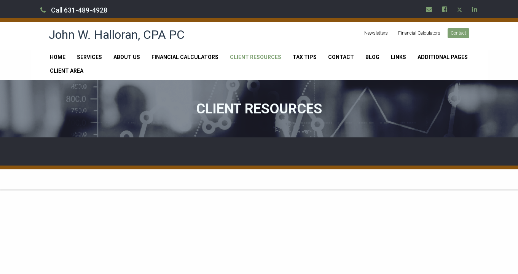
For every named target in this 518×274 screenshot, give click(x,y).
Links (398, 57)
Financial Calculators (419, 33)
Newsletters (376, 33)
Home (57, 57)
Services (89, 57)
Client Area (66, 71)
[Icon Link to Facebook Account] (445, 9)
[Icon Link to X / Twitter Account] (460, 9)
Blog (372, 57)
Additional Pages (443, 57)
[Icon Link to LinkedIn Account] (475, 9)
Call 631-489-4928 (73, 10)
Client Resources (255, 57)
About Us (126, 57)
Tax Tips (305, 57)
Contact (458, 33)
